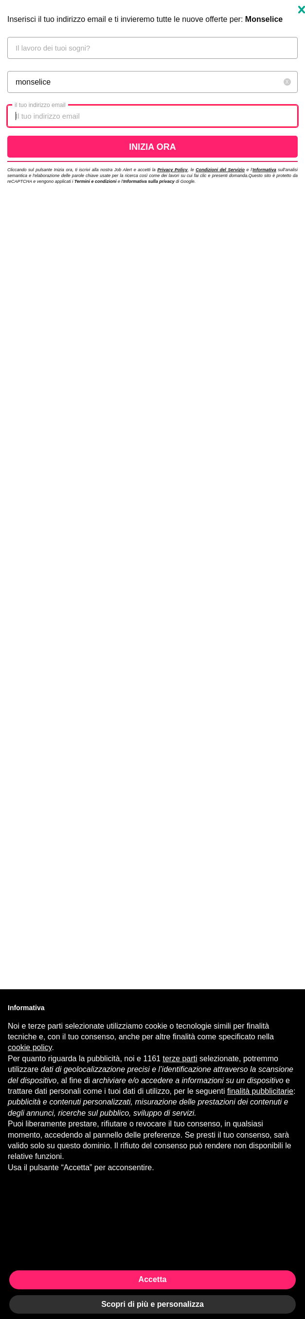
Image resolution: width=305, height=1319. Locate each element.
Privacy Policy (172, 169)
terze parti (179, 1058)
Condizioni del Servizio (220, 169)
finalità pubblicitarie (260, 1091)
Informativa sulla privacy (149, 181)
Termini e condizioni (95, 181)
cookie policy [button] (30, 1047)
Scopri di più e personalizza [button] (152, 1304)
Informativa (264, 169)
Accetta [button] (153, 1279)
